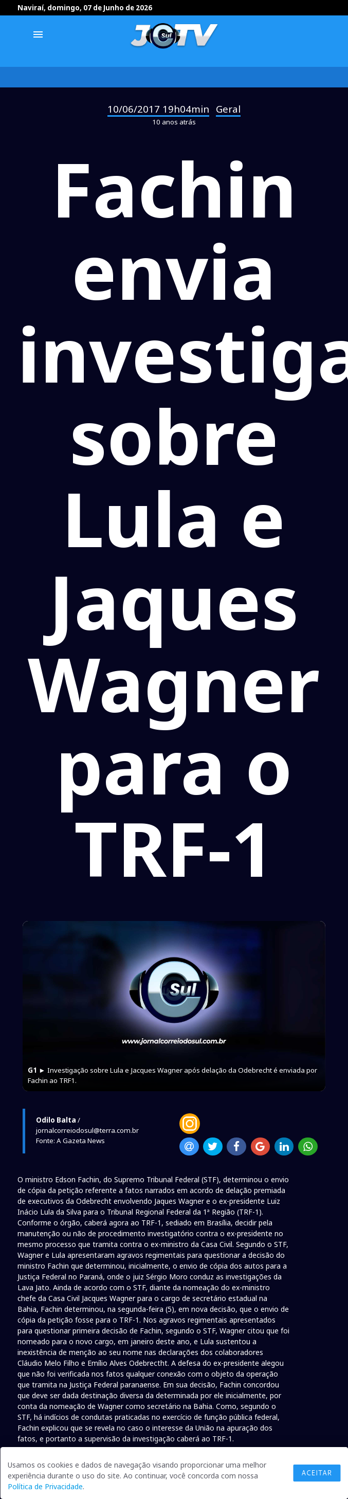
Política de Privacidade (45, 1486)
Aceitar (316, 1472)
